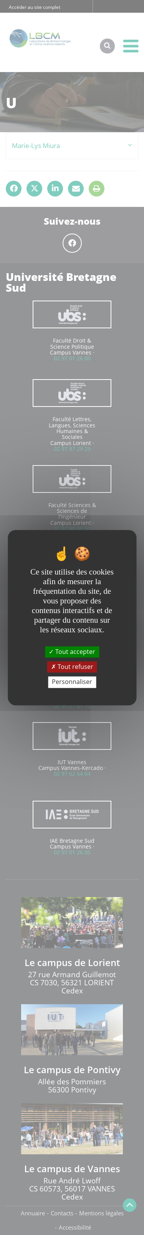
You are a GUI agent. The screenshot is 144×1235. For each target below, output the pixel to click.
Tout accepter (72, 651)
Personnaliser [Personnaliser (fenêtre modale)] (72, 682)
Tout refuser (72, 667)
